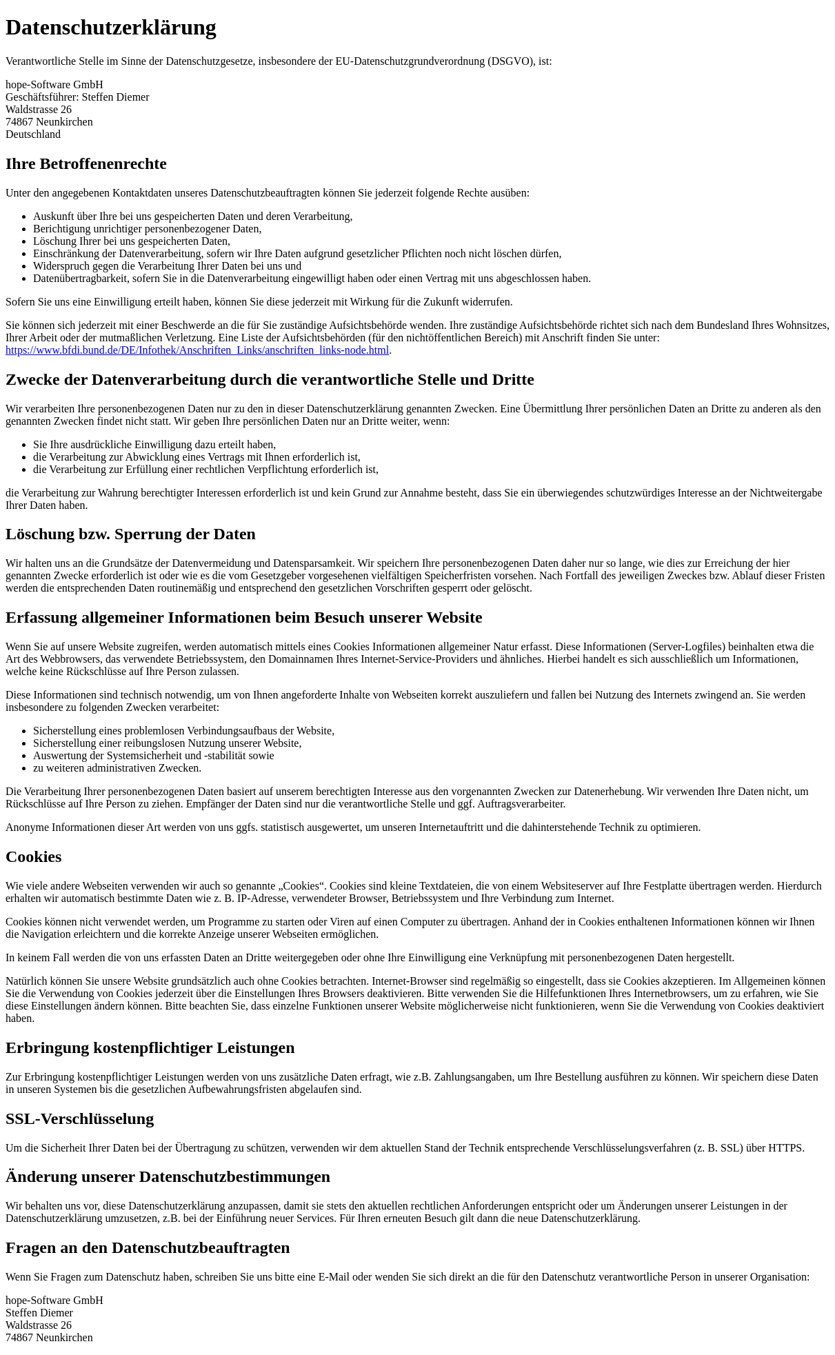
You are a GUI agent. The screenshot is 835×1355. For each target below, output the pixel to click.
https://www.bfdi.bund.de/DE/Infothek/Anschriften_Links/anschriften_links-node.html (197, 350)
